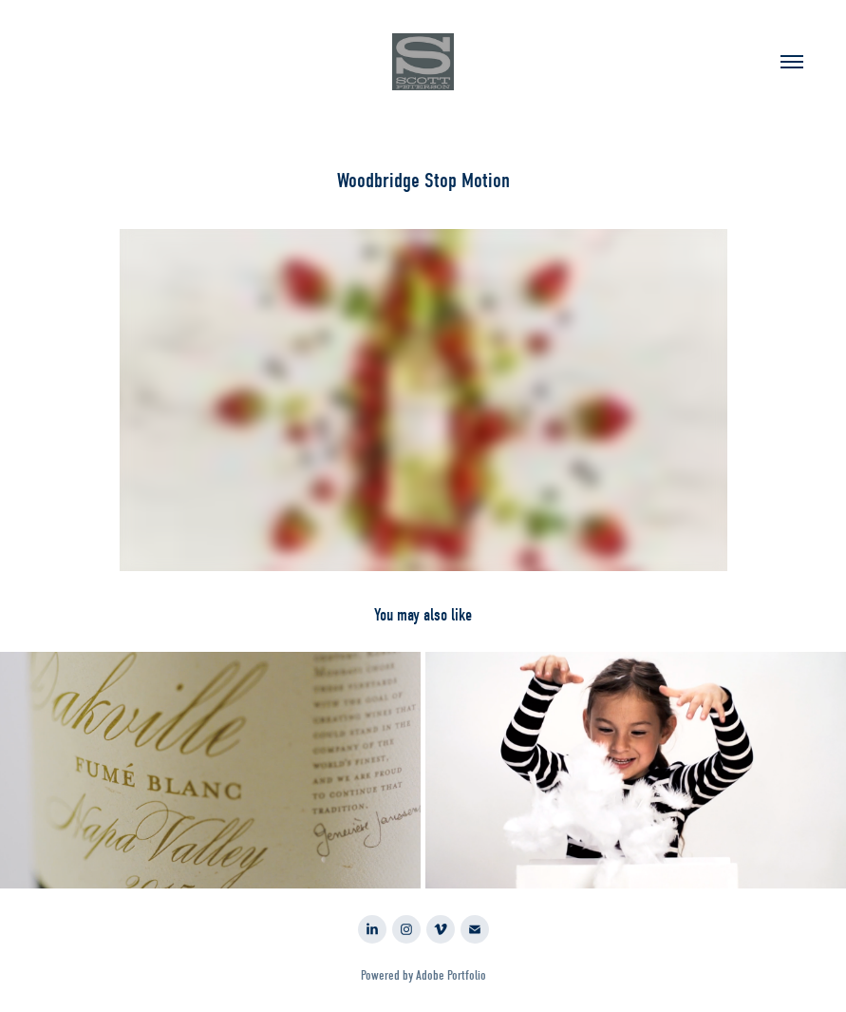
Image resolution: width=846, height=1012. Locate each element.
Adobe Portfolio (451, 975)
